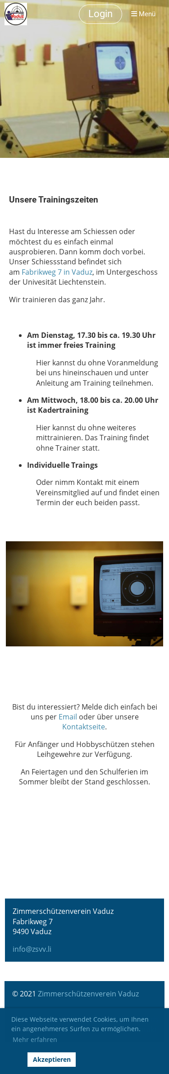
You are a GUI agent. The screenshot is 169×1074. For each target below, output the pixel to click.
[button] (17, 1059)
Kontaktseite (83, 727)
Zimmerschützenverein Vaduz (88, 994)
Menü (143, 14)
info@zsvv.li (32, 949)
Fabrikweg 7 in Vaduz (57, 272)
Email (68, 717)
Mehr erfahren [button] (35, 1039)
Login (100, 13)
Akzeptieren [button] (52, 1059)
